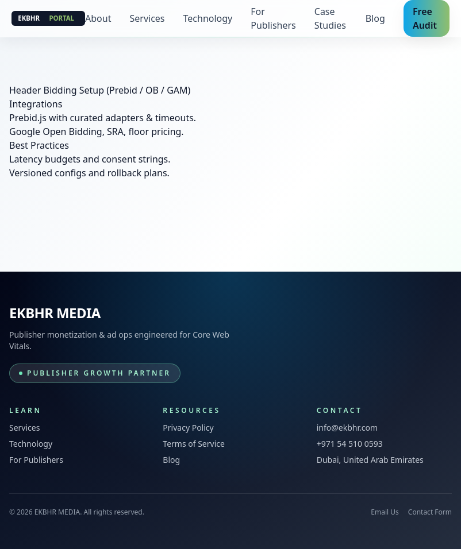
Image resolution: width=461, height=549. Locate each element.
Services (146, 18)
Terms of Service (194, 443)
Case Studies (330, 18)
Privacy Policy (188, 427)
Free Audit (425, 18)
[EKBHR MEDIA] (48, 18)
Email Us (384, 512)
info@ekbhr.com (347, 427)
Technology (208, 18)
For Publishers (273, 18)
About (98, 18)
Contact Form (430, 512)
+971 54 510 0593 (350, 443)
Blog (375, 18)
